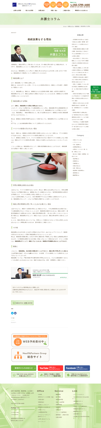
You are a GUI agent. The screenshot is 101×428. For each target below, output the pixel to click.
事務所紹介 (41, 390)
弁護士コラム (71, 26)
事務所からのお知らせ (44, 395)
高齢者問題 (59, 393)
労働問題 (75, 163)
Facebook (15, 403)
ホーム (64, 26)
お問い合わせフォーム (44, 407)
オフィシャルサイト (79, 383)
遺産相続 (77, 26)
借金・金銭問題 (60, 390)
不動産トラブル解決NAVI (80, 394)
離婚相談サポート (78, 400)
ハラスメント (76, 142)
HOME (40, 383)
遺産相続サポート (78, 389)
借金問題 (75, 158)
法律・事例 (75, 168)
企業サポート (59, 398)
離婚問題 (75, 175)
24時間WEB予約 (42, 400)
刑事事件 (75, 161)
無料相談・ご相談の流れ (62, 403)
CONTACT (21, 388)
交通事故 (58, 395)
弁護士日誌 (75, 165)
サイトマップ (41, 410)
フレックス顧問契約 (61, 400)
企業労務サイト (78, 402)
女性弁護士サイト (78, 392)
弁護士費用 (59, 405)
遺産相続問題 (59, 388)
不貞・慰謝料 (76, 144)
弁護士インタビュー (43, 393)
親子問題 (58, 385)
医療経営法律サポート (79, 397)
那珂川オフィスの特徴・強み (46, 385)
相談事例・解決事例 (78, 170)
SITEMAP (14, 388)
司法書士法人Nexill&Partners (81, 405)
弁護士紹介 (41, 388)
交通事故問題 (76, 147)
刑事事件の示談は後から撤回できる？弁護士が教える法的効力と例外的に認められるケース (80, 80)
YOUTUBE (16, 401)
